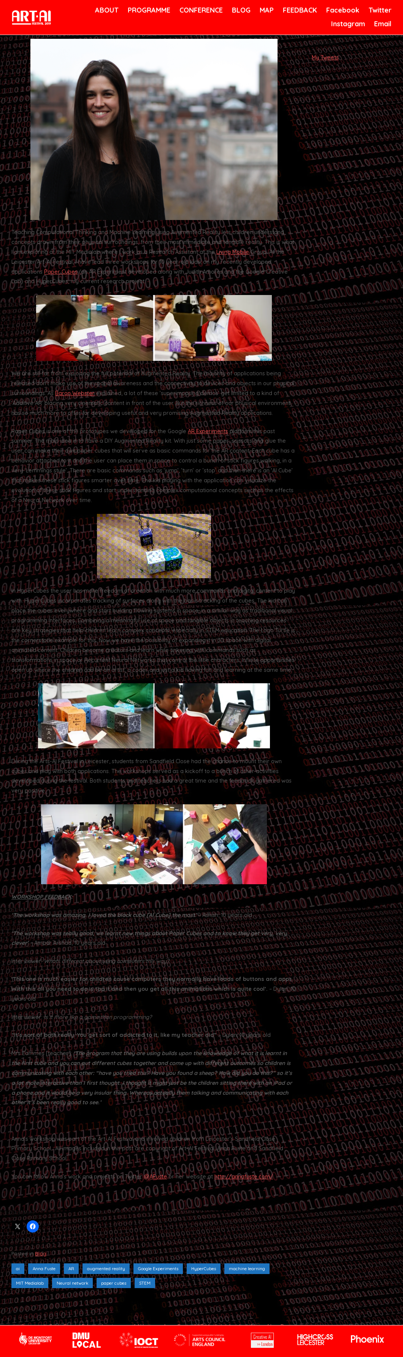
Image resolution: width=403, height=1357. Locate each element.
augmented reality (106, 1268)
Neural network (72, 1283)
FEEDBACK (299, 10)
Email (382, 23)
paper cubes (113, 1283)
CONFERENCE (199, 10)
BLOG (240, 10)
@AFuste (155, 1176)
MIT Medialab (30, 1283)
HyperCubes (203, 1268)
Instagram (347, 23)
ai (18, 1268)
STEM (145, 1283)
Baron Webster (75, 393)
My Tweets (325, 57)
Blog (40, 1253)
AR (71, 1268)
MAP (266, 10)
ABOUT (106, 10)
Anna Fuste (44, 1268)
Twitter (379, 10)
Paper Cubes (61, 271)
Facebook (341, 10)
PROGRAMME (148, 10)
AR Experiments (208, 431)
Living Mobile (232, 252)
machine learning (247, 1268)
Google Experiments (158, 1268)
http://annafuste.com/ (243, 1176)
